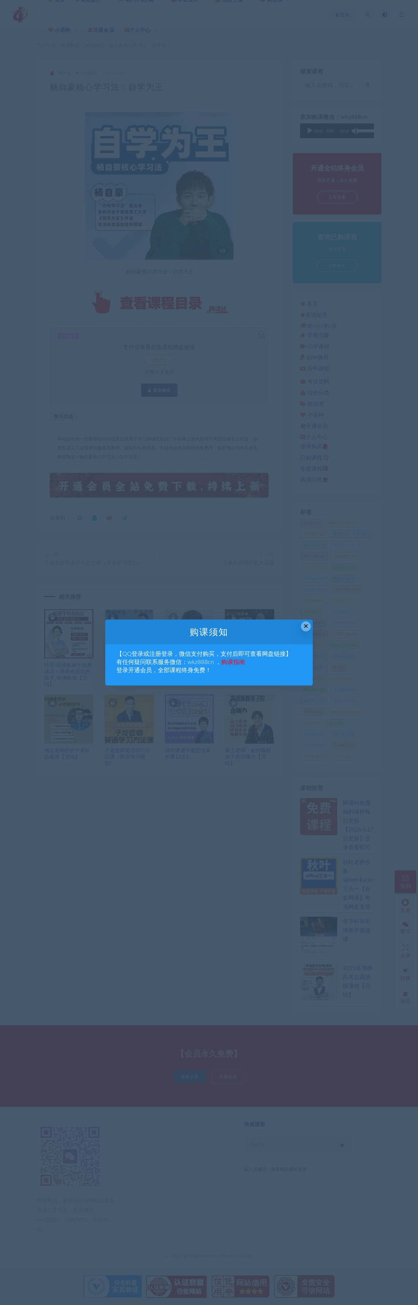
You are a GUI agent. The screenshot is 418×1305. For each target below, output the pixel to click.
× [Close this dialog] (305, 626)
